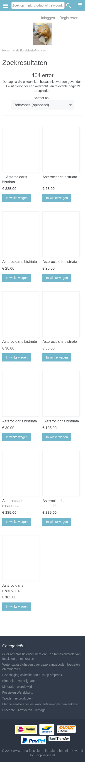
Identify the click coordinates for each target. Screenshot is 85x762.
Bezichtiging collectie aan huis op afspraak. (32, 675)
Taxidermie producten (17, 698)
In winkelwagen (17, 198)
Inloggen (48, 18)
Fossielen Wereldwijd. (17, 692)
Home (6, 50)
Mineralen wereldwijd (17, 686)
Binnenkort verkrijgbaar (18, 681)
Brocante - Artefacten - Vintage (24, 710)
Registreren (68, 18)
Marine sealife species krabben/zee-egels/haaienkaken (41, 704)
